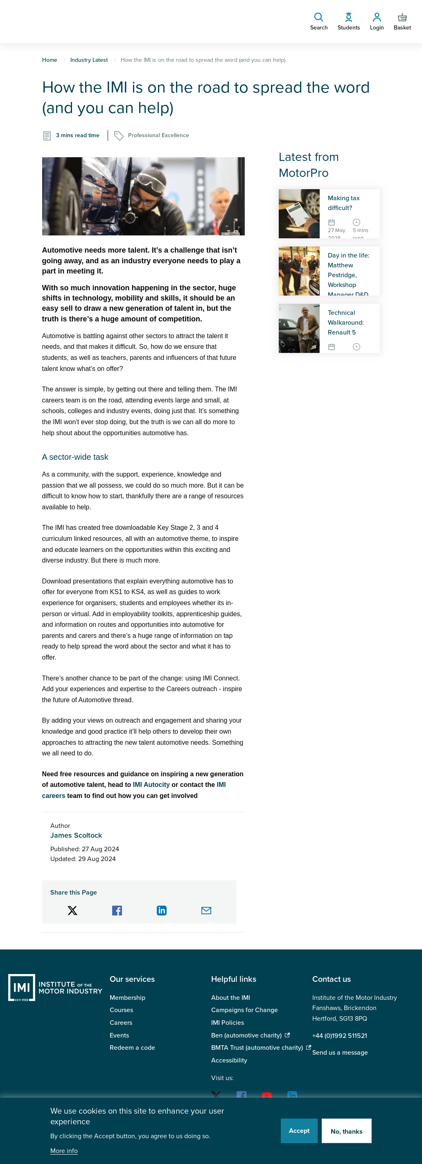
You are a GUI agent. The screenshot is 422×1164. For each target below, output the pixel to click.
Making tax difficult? (344, 203)
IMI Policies (227, 1023)
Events (119, 1035)
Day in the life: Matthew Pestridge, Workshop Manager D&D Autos (349, 280)
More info (64, 1151)
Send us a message (340, 1053)
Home (49, 60)
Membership (127, 998)
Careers (121, 1023)
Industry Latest (89, 60)
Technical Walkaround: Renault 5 (346, 323)
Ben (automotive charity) (246, 1035)
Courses (121, 1010)
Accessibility (229, 1060)
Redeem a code (132, 1048)
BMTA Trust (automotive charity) (257, 1048)
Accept (299, 1131)
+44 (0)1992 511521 (339, 1036)
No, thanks (347, 1132)
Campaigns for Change (244, 1010)
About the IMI (230, 998)
